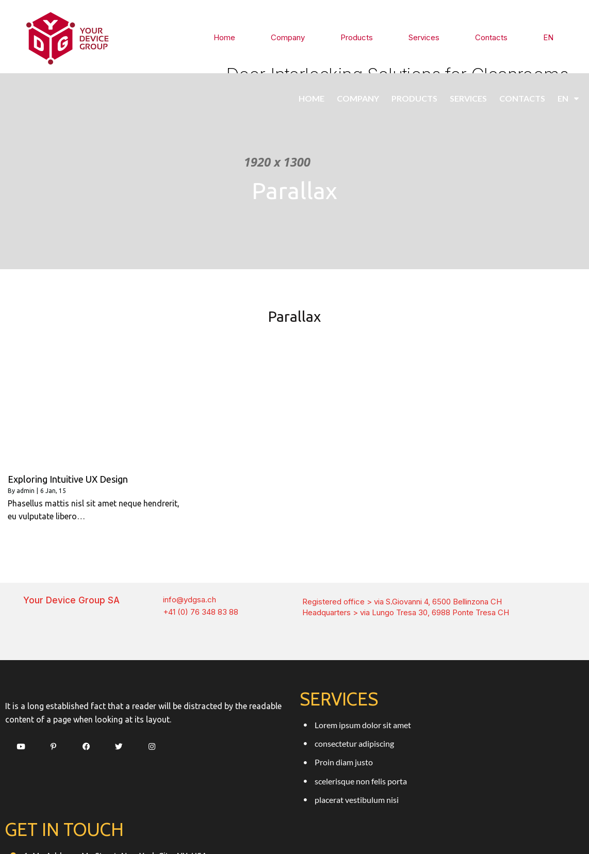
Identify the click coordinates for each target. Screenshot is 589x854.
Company (294, 37)
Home (233, 37)
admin (26, 484)
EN (548, 37)
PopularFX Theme (330, 826)
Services (426, 37)
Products (361, 37)
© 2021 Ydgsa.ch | (262, 826)
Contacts (492, 37)
